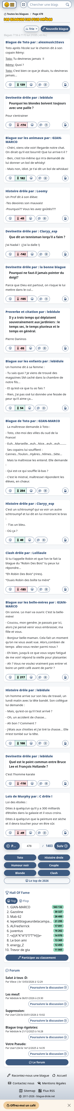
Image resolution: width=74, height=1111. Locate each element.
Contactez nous (21, 1083)
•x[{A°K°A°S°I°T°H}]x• (25, 935)
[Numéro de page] (30, 846)
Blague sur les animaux (25, 138)
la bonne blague (53, 267)
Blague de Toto (18, 42)
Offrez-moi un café (21, 1105)
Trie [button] (30, 29)
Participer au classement (37, 957)
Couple (54, 865)
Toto (20, 857)
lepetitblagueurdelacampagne (31, 921)
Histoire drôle (17, 191)
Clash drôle (15, 553)
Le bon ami (18, 940)
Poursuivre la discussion (48, 987)
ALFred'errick (19, 926)
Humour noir (20, 865)
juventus (16, 931)
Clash (54, 873)
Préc (12, 846)
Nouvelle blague (55, 29)
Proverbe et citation (22, 312)
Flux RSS (46, 1091)
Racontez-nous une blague (28, 1075)
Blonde (20, 873)
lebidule (46, 97)
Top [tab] (11, 901)
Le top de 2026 (37, 881)
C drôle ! (45, 796)
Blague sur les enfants (24, 361)
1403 (49, 846)
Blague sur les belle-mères (27, 602)
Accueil (59, 1075)
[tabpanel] (37, 928)
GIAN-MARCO (49, 421)
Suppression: (15, 1011)
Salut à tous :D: (17, 978)
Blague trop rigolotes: (22, 1027)
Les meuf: (13, 994)
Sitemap (27, 1091)
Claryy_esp (48, 231)
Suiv (62, 846)
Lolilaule (39, 553)
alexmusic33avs (51, 42)
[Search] (45, 4)
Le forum (37, 1062)
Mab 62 (15, 916)
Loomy (42, 191)
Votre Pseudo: (16, 1044)
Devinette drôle (19, 97)
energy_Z (17, 945)
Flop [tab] (24, 901)
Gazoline (16, 912)
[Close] (69, 1105)
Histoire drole (54, 857)
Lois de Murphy (18, 796)
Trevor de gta (20, 950)
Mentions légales (51, 1083)
